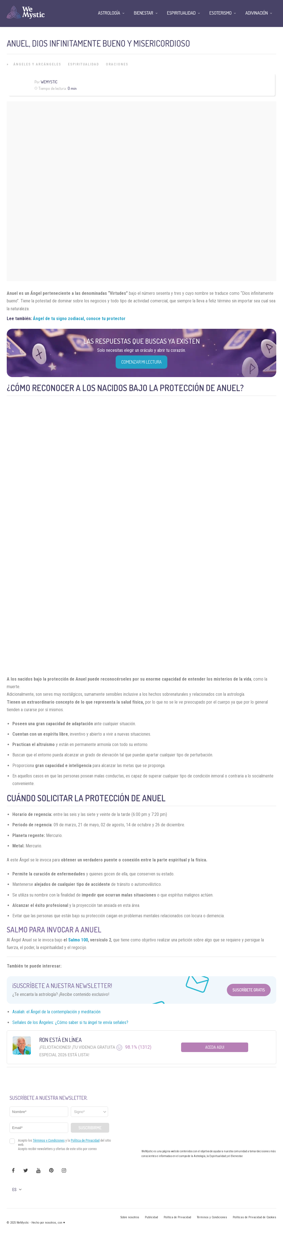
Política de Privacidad (177, 1217)
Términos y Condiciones (212, 1217)
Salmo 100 (78, 940)
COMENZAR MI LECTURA (141, 362)
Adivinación (256, 13)
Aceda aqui (214, 1047)
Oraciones (117, 64)
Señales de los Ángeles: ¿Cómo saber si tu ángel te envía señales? (70, 1022)
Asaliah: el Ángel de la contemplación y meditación (56, 1011)
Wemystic (49, 81)
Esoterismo (220, 13)
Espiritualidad (83, 64)
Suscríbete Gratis (248, 989)
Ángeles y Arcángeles (37, 64)
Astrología (109, 13)
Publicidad (151, 1217)
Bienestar (143, 13)
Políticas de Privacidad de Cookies (254, 1217)
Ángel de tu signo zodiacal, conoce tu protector (79, 318)
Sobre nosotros (129, 1217)
